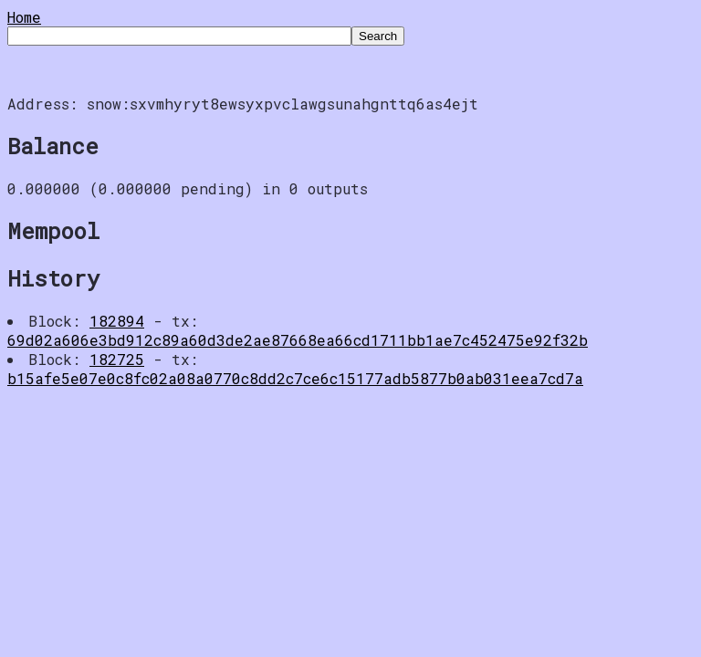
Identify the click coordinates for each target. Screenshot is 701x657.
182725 (116, 359)
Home (24, 16)
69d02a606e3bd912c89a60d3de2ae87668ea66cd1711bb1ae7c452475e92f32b (297, 339)
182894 (116, 320)
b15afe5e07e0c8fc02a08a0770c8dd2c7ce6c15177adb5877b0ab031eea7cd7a (295, 378)
